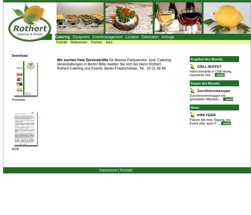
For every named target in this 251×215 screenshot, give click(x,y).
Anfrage (168, 37)
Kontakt (126, 170)
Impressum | (109, 170)
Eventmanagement (108, 37)
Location (132, 37)
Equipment (81, 37)
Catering (63, 37)
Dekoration (150, 37)
